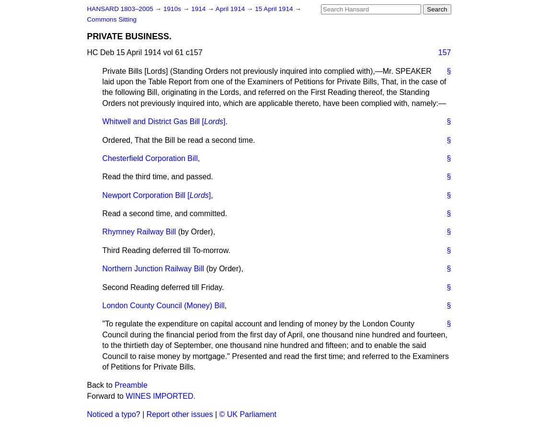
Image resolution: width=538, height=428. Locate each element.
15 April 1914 (275, 8)
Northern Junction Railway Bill (154, 269)
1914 (199, 8)
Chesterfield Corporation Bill (150, 158)
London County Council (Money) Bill (164, 305)
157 (444, 52)
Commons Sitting (112, 19)
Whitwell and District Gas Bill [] (164, 121)
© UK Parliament (247, 414)
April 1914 (231, 8)
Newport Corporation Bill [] (157, 195)
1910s (173, 8)
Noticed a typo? (113, 414)
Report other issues (180, 414)
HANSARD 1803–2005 (120, 8)
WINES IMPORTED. (160, 396)
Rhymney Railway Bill (139, 232)
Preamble (130, 385)
